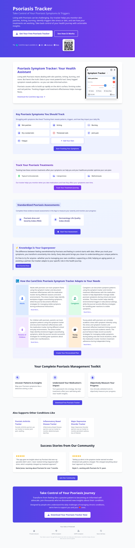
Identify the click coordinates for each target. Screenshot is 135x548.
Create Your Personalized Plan (67, 353)
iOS (41, 45)
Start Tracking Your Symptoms (67, 149)
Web (56, 45)
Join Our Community (67, 478)
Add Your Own (67, 141)
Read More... (35, 310)
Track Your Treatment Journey (67, 188)
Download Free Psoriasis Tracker (67, 403)
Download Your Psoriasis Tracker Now (67, 514)
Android (48, 45)
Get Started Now (23, 266)
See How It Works (65, 33)
